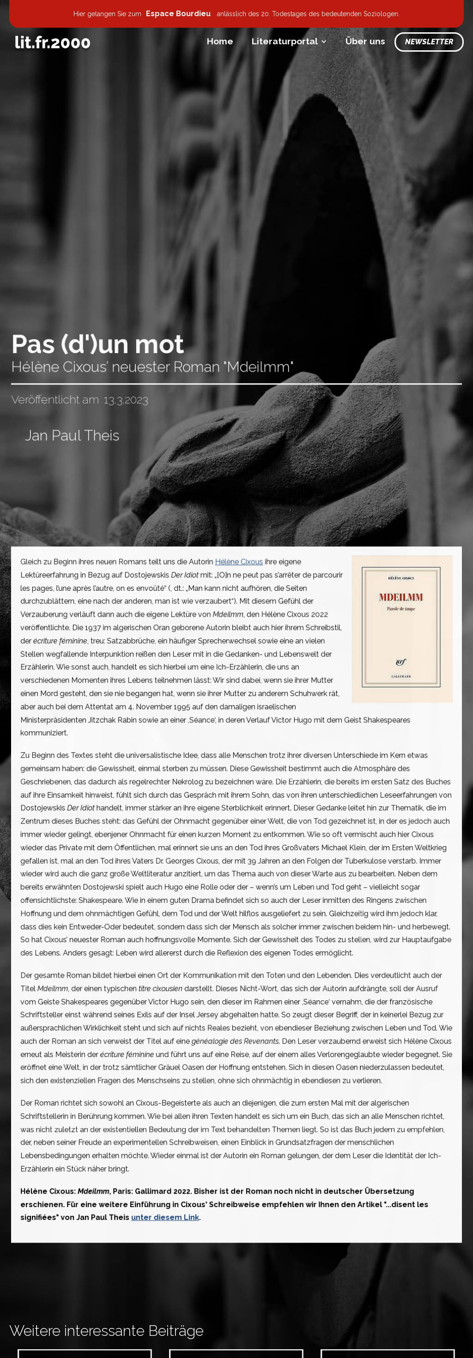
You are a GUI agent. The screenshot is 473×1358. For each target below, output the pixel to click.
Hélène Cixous (239, 569)
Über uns (365, 41)
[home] (52, 42)
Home (220, 41)
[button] (289, 41)
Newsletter (429, 41)
